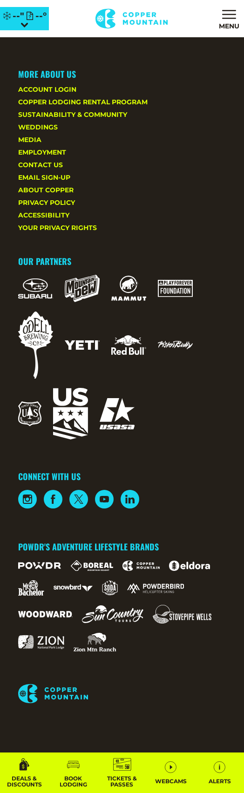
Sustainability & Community (72, 114)
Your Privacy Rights (57, 228)
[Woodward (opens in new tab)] (45, 614)
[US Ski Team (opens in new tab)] (70, 414)
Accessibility (43, 215)
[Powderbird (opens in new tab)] (155, 588)
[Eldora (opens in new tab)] (189, 566)
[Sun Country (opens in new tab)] (112, 614)
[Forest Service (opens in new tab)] (29, 413)
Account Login (47, 89)
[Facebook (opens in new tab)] (53, 499)
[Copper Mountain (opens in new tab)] (141, 566)
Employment (42, 152)
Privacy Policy (46, 202)
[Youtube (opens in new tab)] (104, 499)
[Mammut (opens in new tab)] (128, 288)
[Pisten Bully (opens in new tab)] (175, 345)
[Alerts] (219, 772)
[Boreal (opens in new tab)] (92, 565)
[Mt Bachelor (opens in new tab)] (31, 588)
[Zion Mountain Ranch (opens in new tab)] (95, 642)
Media (29, 140)
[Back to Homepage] (121, 694)
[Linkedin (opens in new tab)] (130, 499)
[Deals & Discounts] (24, 772)
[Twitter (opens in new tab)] (78, 499)
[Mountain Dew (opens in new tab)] (82, 288)
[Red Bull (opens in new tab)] (128, 345)
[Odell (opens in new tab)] (35, 345)
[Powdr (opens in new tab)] (39, 565)
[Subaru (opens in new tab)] (35, 288)
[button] (73, 772)
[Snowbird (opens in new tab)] (73, 587)
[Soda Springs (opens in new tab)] (110, 588)
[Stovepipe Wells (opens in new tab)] (182, 614)
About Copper (46, 190)
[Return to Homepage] (131, 18)
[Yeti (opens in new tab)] (82, 345)
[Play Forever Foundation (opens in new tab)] (175, 288)
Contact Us (40, 165)
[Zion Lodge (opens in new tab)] (41, 642)
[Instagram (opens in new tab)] (27, 499)
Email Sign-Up (44, 177)
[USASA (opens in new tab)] (117, 413)
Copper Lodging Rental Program (83, 102)
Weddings (38, 127)
